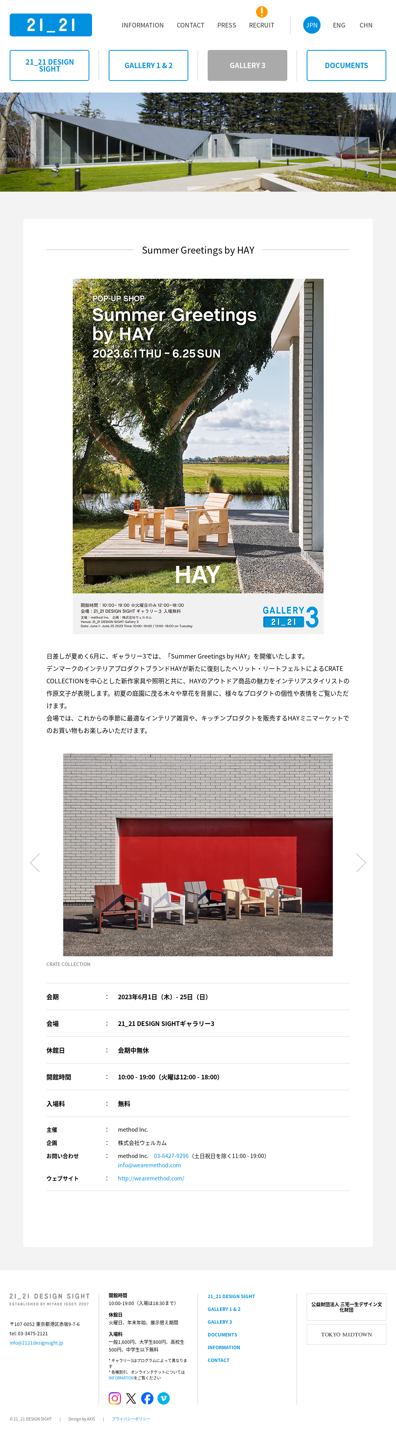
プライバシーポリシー (131, 1419)
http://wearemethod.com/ (151, 1178)
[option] (198, 861)
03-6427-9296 (171, 1156)
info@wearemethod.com (149, 1165)
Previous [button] (34, 862)
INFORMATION (121, 1378)
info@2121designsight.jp (36, 1342)
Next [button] (361, 862)
